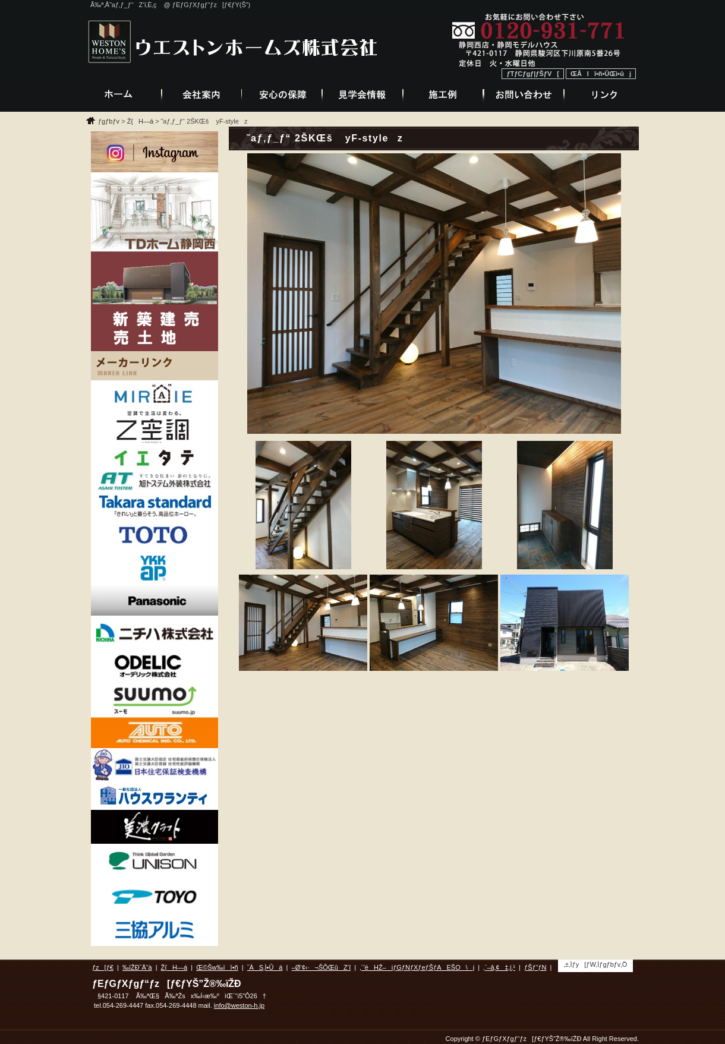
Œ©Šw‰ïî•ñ (217, 967)
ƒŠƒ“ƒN (535, 967)
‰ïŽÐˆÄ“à (137, 967)
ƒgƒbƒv (108, 121)
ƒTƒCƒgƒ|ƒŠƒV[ (532, 73)
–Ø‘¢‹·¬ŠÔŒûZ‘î (321, 967)
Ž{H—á (140, 121)
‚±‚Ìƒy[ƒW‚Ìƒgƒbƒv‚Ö (596, 964)
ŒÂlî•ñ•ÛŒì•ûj (600, 73)
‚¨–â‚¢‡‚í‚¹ (499, 967)
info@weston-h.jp (239, 1005)
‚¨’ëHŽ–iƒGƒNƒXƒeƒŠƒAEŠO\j (417, 967)
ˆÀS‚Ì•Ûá (265, 967)
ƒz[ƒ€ (103, 967)
